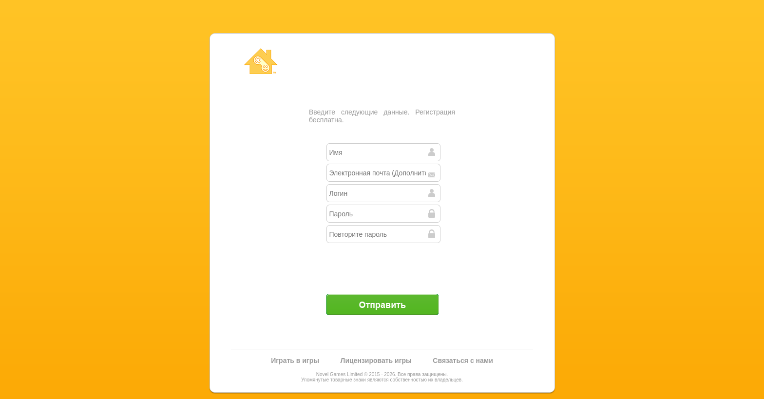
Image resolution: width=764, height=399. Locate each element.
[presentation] (383, 265)
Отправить (382, 304)
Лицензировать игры (376, 360)
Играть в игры (295, 360)
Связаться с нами (463, 360)
